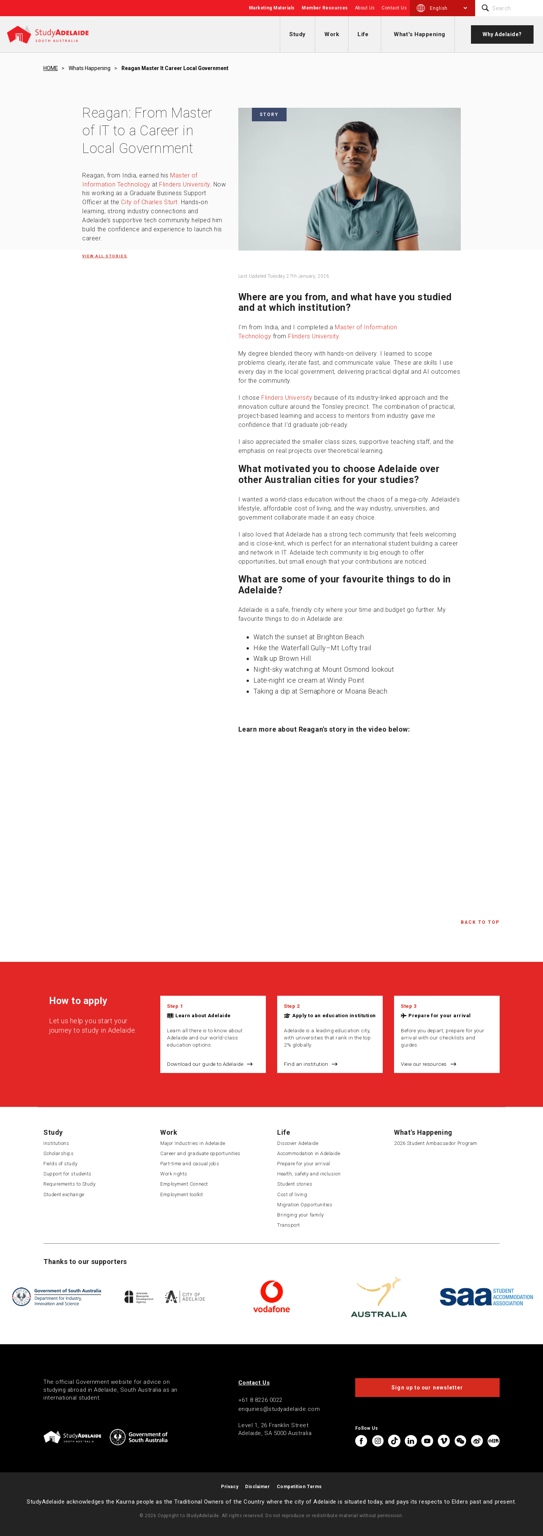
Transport (288, 1225)
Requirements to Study (69, 1184)
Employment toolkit (181, 1194)
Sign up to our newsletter (427, 1388)
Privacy (229, 1486)
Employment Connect (184, 1184)
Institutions (56, 1143)
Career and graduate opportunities (200, 1153)
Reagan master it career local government (175, 68)
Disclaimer (257, 1486)
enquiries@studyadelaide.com (279, 1409)
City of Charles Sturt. (150, 202)
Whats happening (89, 68)
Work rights (173, 1174)
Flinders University (184, 184)
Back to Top (480, 922)
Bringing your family (300, 1215)
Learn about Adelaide (203, 1015)
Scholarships (58, 1153)
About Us (365, 8)
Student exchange (63, 1194)
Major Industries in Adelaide (192, 1143)
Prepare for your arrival (439, 1015)
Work (331, 34)
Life (362, 34)
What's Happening (419, 34)
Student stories (294, 1184)
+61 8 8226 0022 (260, 1400)
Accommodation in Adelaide (309, 1153)
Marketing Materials (272, 8)
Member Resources (325, 8)
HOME (50, 68)
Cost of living (292, 1194)
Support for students (67, 1174)
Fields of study (60, 1163)
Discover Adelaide (297, 1143)
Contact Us (394, 8)
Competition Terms (299, 1486)
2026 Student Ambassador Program (435, 1143)
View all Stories (104, 256)
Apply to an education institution (334, 1015)
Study (297, 34)
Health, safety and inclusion (309, 1174)
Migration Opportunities (304, 1204)
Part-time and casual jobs (189, 1163)
